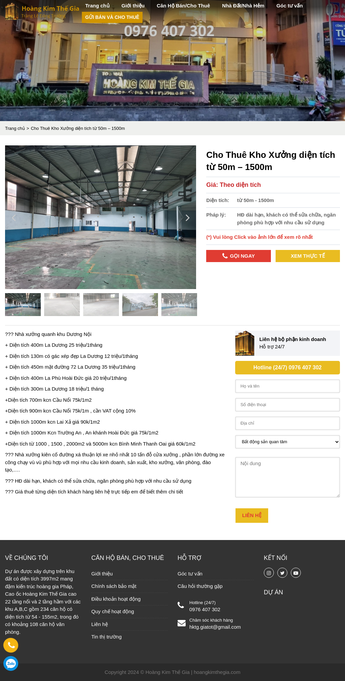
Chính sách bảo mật (113, 586)
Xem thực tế (308, 256)
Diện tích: (217, 200)
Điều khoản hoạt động (115, 599)
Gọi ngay (238, 256)
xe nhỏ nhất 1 (118, 454)
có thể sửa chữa (76, 481)
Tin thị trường (106, 637)
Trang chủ (97, 5)
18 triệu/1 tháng (86, 389)
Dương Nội (78, 334)
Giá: (213, 184)
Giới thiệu (133, 5)
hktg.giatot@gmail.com (215, 627)
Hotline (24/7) (202, 602)
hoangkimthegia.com (217, 672)
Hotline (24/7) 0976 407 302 (287, 367)
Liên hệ (99, 624)
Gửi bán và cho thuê (112, 17)
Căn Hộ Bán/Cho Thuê (183, 5)
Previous (13, 218)
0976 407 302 (204, 609)
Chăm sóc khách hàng (211, 620)
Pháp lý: (216, 215)
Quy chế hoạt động (112, 611)
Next (187, 218)
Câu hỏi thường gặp (200, 586)
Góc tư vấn (290, 5)
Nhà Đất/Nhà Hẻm (243, 5)
